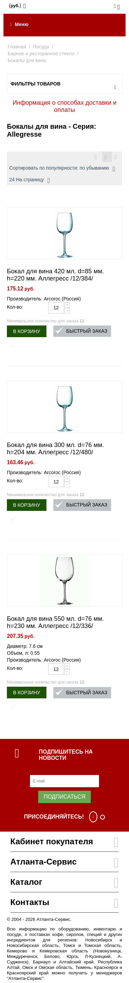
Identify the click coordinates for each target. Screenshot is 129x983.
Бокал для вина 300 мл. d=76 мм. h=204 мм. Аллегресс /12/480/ (55, 449)
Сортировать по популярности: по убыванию (62, 169)
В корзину (26, 331)
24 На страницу (29, 180)
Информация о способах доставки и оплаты (64, 106)
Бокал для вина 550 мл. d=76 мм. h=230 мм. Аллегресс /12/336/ (55, 622)
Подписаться (64, 797)
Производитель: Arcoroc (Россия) (44, 298)
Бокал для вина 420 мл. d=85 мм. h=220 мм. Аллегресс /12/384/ (55, 275)
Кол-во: (15, 307)
